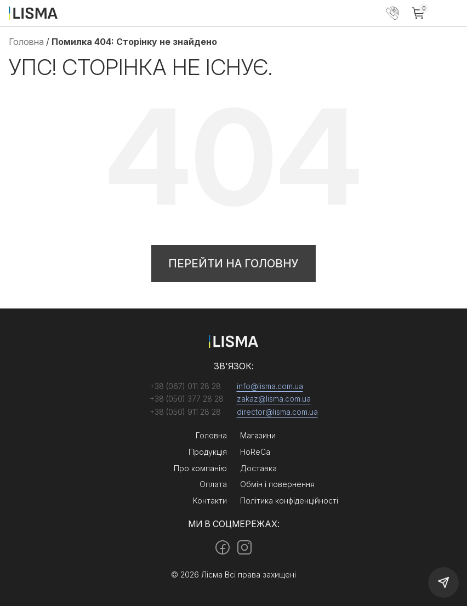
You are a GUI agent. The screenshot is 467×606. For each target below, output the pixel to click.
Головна (26, 41)
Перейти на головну (233, 263)
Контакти (210, 500)
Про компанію (200, 468)
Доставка (258, 468)
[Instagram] (244, 547)
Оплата (213, 484)
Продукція (208, 451)
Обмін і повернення (277, 484)
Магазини (258, 435)
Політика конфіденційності (289, 500)
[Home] (33, 12)
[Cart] (419, 13)
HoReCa (255, 451)
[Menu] (449, 13)
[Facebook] (222, 547)
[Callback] (443, 582)
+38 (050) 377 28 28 (392, 13)
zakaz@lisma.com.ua (274, 398)
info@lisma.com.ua (270, 386)
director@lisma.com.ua (277, 411)
